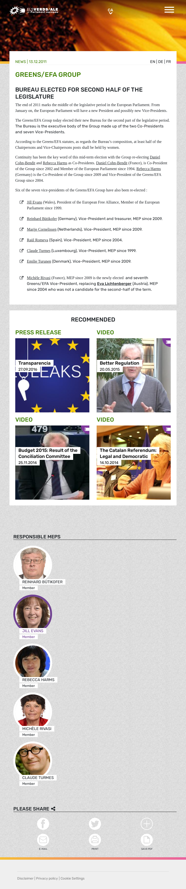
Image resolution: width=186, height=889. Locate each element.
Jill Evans (34, 202)
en (152, 61)
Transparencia (34, 363)
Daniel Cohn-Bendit (111, 163)
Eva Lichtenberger (114, 283)
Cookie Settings (73, 878)
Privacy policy (47, 878)
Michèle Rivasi (38, 278)
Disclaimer (25, 878)
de (160, 61)
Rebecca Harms (55, 163)
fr (168, 61)
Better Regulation (119, 363)
